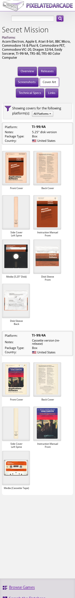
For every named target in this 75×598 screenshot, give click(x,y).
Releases (47, 71)
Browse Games (22, 588)
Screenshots (27, 82)
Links (51, 93)
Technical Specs (30, 93)
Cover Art (49, 82)
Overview (27, 71)
